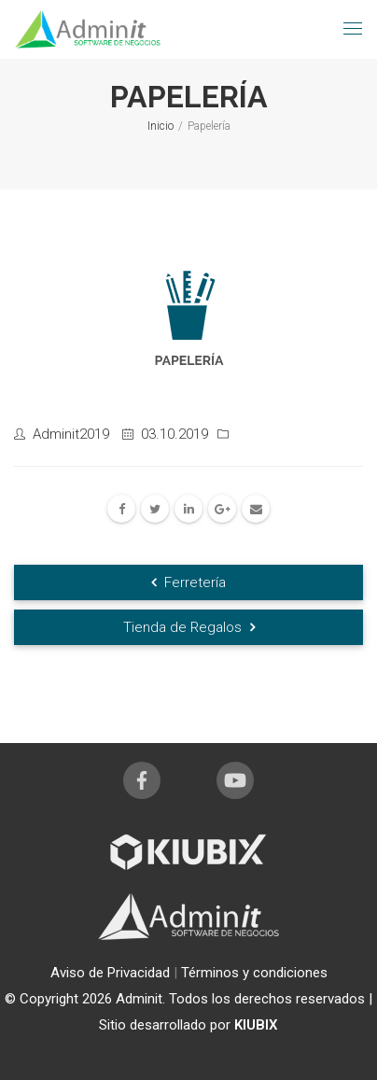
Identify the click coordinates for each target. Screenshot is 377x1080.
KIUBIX (256, 1025)
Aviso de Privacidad (112, 972)
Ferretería (188, 582)
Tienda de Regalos (189, 627)
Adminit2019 (71, 434)
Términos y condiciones (254, 972)
